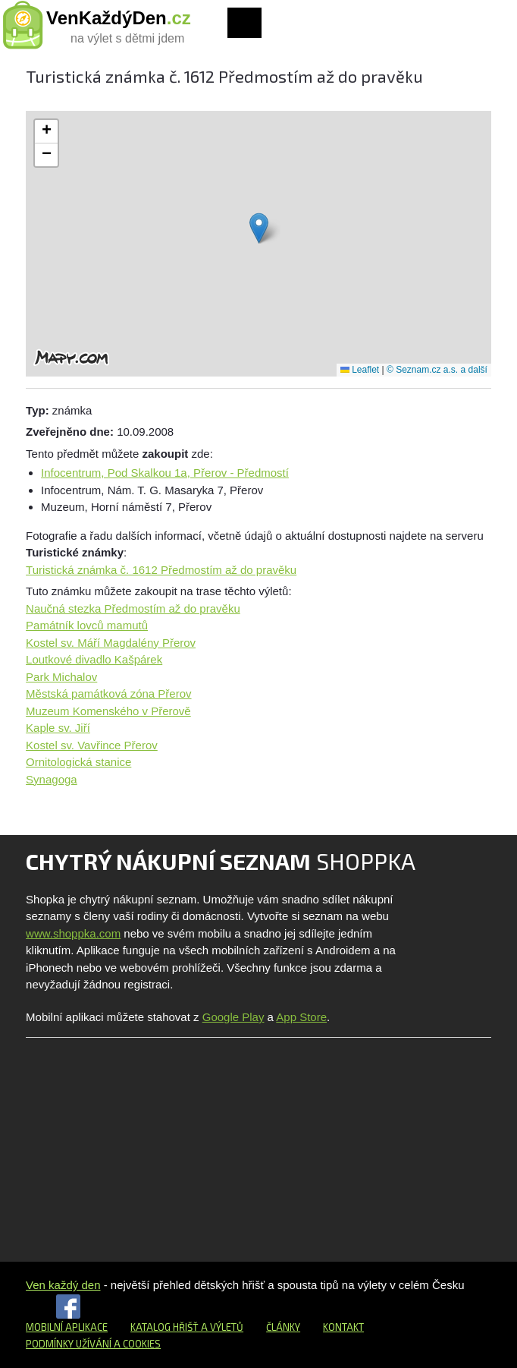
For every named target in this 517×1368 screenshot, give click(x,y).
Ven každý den (63, 1284)
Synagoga (51, 779)
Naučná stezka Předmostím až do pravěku (133, 608)
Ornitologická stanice (78, 761)
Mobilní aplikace (67, 1327)
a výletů (221, 1327)
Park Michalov (61, 676)
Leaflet (359, 369)
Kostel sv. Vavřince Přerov (92, 745)
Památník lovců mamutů (87, 625)
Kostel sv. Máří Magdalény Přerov (111, 642)
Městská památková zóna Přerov (108, 693)
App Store (301, 1016)
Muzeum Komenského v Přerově (108, 710)
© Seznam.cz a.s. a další (437, 369)
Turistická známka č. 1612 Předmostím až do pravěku (161, 569)
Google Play (233, 1016)
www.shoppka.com (73, 933)
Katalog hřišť (164, 1327)
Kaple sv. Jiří (58, 727)
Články (283, 1327)
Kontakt (343, 1327)
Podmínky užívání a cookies (93, 1344)
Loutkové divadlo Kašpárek (94, 659)
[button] (258, 228)
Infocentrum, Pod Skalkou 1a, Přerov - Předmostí (165, 472)
